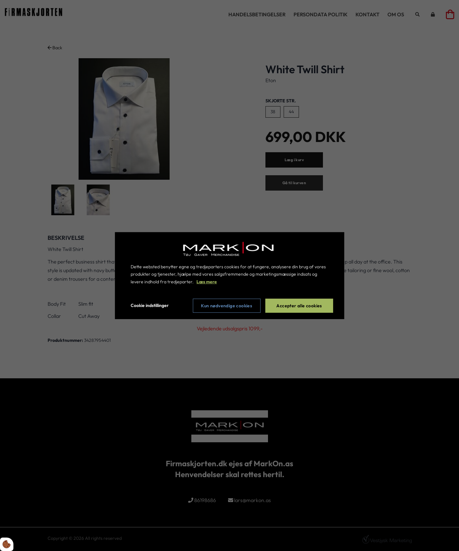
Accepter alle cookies (299, 306)
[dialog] (229, 275)
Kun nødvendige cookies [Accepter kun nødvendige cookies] (226, 306)
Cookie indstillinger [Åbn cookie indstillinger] (150, 305)
